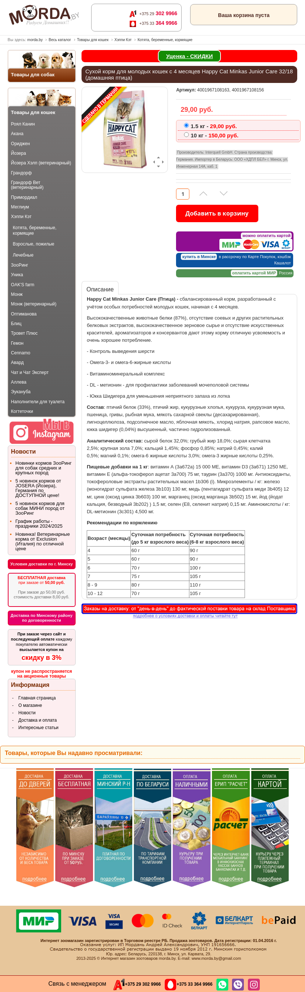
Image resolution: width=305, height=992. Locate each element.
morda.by (35, 40)
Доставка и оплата (38, 720)
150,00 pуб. (214, 135)
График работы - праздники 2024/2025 (39, 523)
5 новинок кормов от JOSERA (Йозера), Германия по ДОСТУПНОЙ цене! (38, 488)
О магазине (30, 705)
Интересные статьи (39, 727)
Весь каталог (60, 40)
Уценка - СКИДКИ (189, 56)
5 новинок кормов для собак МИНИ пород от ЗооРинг (40, 508)
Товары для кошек (93, 40)
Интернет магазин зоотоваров (129, 958)
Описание (100, 289)
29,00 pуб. (213, 126)
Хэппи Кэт (123, 40)
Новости (27, 712)
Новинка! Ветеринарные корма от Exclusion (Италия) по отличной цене (43, 541)
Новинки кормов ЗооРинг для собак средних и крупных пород (44, 467)
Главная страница (37, 698)
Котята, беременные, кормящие (164, 40)
